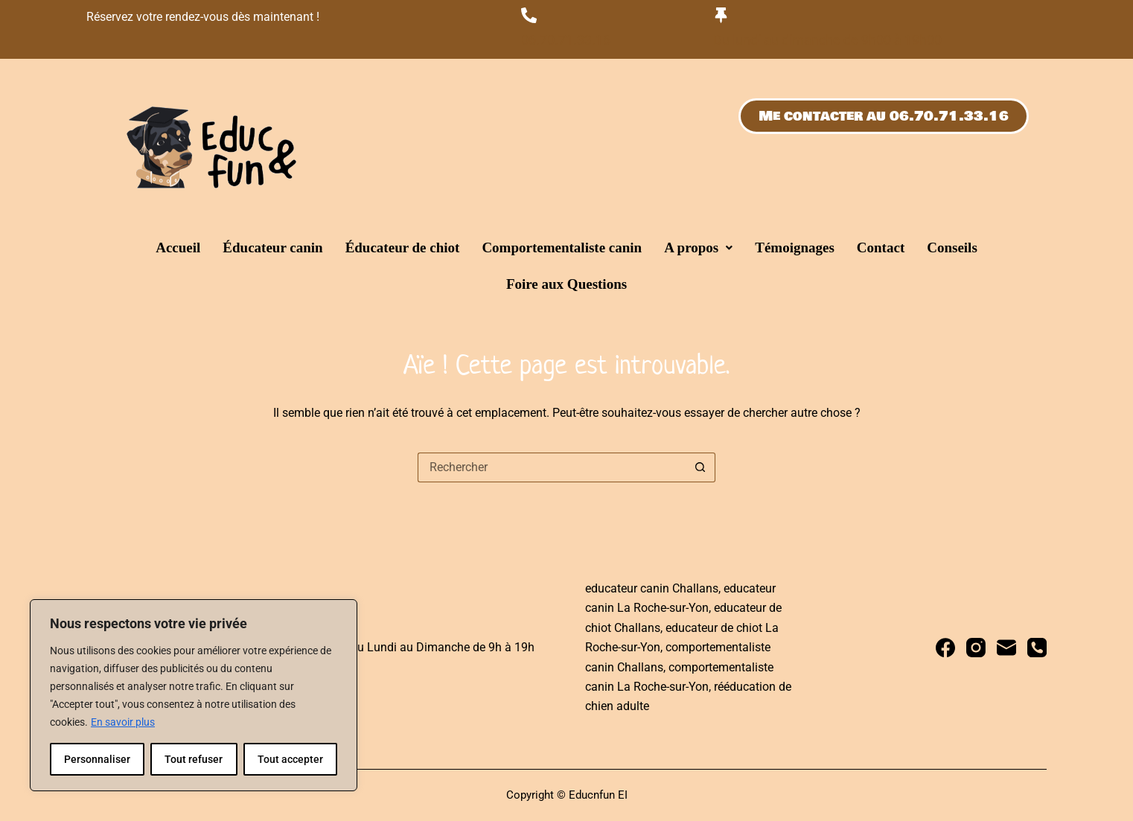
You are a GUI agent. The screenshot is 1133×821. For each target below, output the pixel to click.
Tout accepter (290, 759)
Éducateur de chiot (402, 247)
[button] (698, 247)
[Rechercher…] (552, 467)
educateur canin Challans (651, 588)
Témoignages (794, 247)
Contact (880, 247)
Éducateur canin (272, 247)
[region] (193, 695)
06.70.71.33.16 (565, 40)
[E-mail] (1006, 647)
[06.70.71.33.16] (529, 15)
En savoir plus (123, 722)
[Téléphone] (1037, 647)
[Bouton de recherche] (700, 467)
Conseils (952, 247)
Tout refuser (194, 759)
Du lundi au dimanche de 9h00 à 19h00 (827, 40)
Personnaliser (97, 759)
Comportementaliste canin (562, 247)
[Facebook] (945, 647)
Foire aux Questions (566, 284)
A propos (698, 247)
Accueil (178, 247)
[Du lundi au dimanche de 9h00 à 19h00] (721, 15)
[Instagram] (976, 647)
